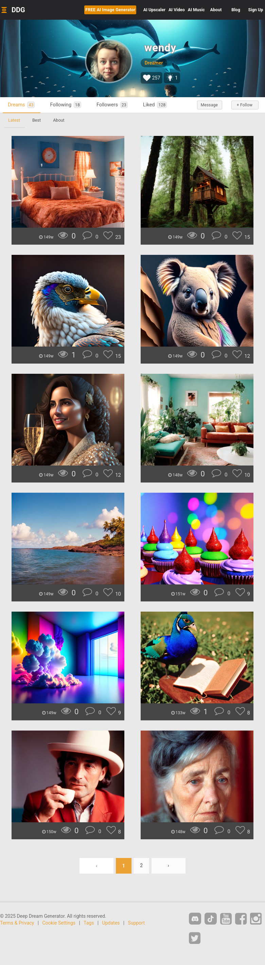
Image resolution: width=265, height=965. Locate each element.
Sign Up (255, 9)
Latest (14, 120)
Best (36, 120)
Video (177, 9)
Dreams (21, 105)
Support (136, 923)
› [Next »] (168, 865)
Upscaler (154, 9)
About (216, 9)
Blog (235, 9)
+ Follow (244, 105)
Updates (111, 923)
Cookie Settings (59, 923)
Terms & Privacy (17, 923)
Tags (89, 923)
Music (196, 9)
